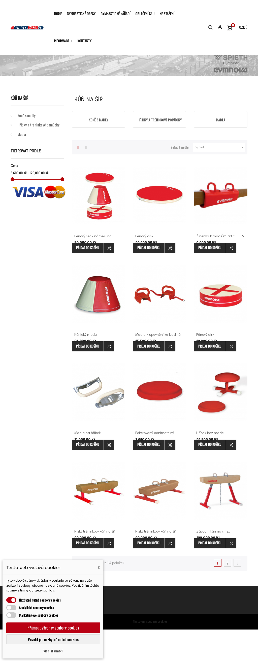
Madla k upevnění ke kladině (158, 366)
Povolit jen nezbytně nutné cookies (53, 639)
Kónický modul (86, 366)
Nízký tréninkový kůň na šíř (155, 563)
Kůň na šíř (19, 129)
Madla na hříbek (87, 465)
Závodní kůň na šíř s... (213, 563)
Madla (21, 166)
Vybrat (220, 178)
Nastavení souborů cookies (150, 652)
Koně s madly (26, 147)
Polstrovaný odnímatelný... (155, 465)
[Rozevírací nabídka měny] (241, 27)
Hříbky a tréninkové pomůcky (38, 156)
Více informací (52, 650)
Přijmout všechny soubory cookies (53, 628)
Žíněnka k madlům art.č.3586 (220, 268)
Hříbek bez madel (210, 465)
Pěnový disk (144, 268)
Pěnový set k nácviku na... (94, 268)
